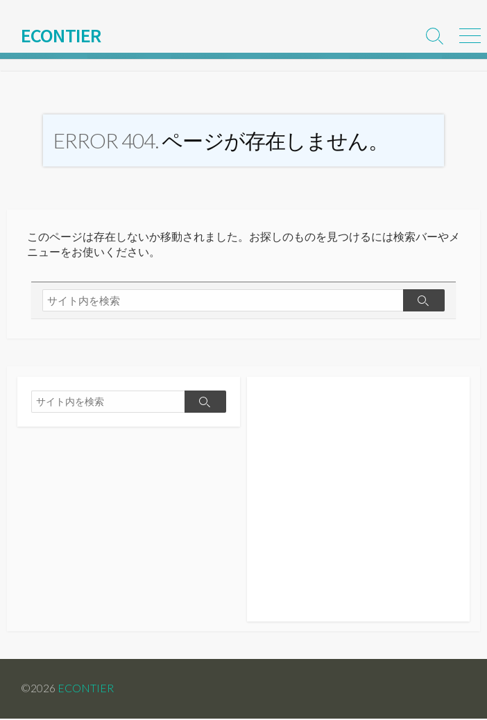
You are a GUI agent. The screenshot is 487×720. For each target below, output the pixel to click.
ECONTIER (86, 690)
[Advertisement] (358, 507)
